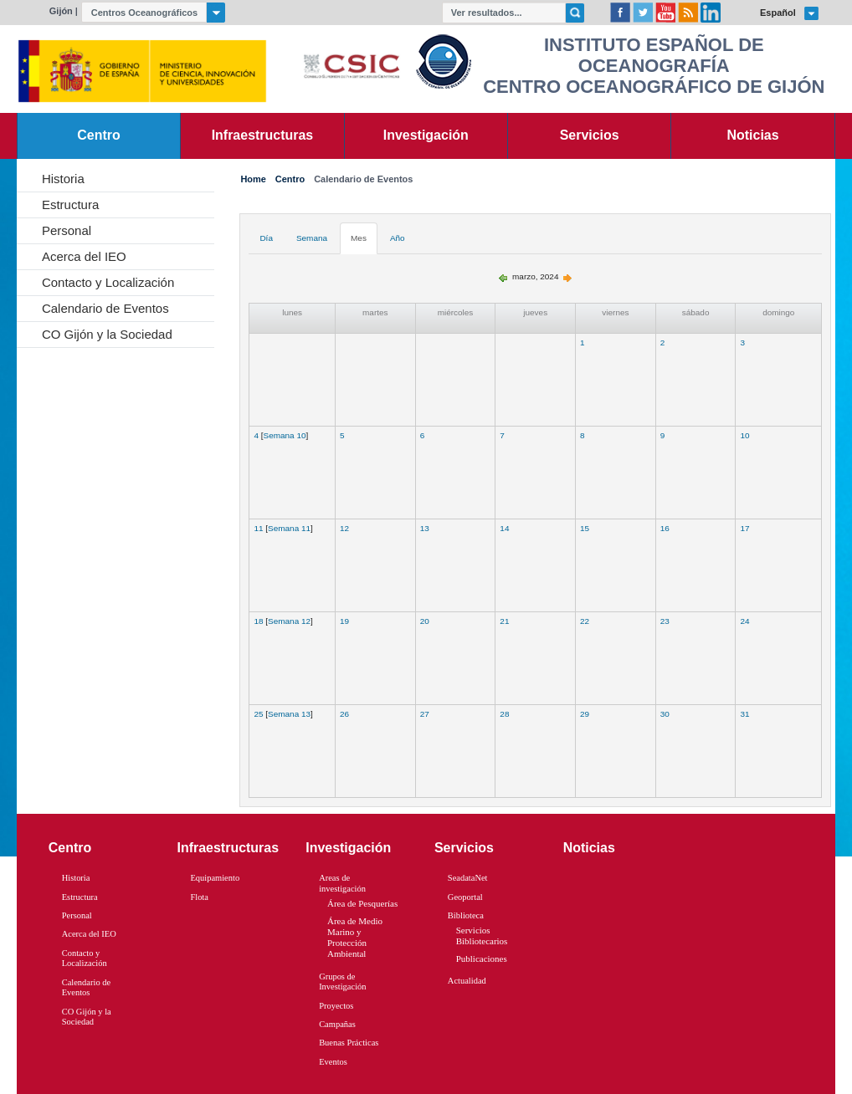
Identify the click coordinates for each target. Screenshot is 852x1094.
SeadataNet (468, 877)
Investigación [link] (426, 135)
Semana (311, 238)
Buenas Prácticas (348, 1042)
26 (344, 713)
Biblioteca (466, 915)
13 (424, 528)
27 (424, 713)
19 (344, 621)
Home (252, 179)
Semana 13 (289, 713)
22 (584, 621)
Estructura (70, 204)
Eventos (333, 1061)
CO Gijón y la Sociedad (107, 334)
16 (665, 528)
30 (665, 713)
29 (584, 713)
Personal (66, 230)
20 (424, 621)
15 (584, 528)
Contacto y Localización (108, 282)
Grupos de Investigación (342, 982)
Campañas (337, 1024)
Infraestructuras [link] (263, 135)
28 (504, 713)
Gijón (61, 11)
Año (397, 238)
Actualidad (467, 980)
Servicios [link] (589, 135)
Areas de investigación (342, 883)
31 (744, 713)
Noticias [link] (753, 135)
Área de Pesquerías (362, 903)
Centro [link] (98, 135)
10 (744, 435)
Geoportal (465, 897)
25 (258, 713)
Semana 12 (289, 621)
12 (344, 528)
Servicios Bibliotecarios (482, 935)
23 (665, 621)
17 (744, 528)
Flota (199, 897)
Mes (359, 238)
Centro (290, 179)
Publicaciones (481, 958)
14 (504, 528)
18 (258, 621)
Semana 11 (289, 528)
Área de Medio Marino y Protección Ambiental (354, 937)
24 (744, 621)
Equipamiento (214, 877)
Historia (63, 178)
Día (266, 238)
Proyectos (336, 1005)
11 (258, 528)
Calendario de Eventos (105, 308)
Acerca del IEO (84, 256)
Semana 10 (285, 435)
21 (504, 621)
